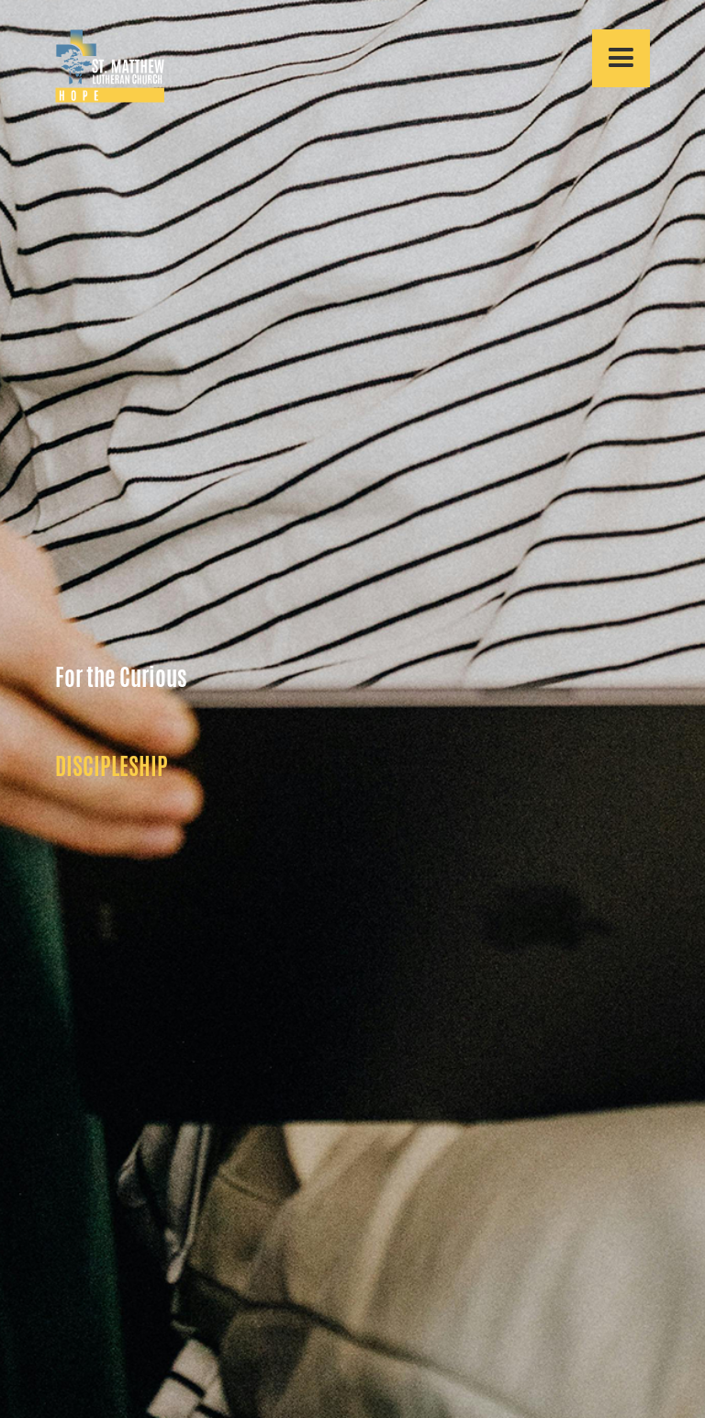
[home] (110, 66)
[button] (621, 58)
